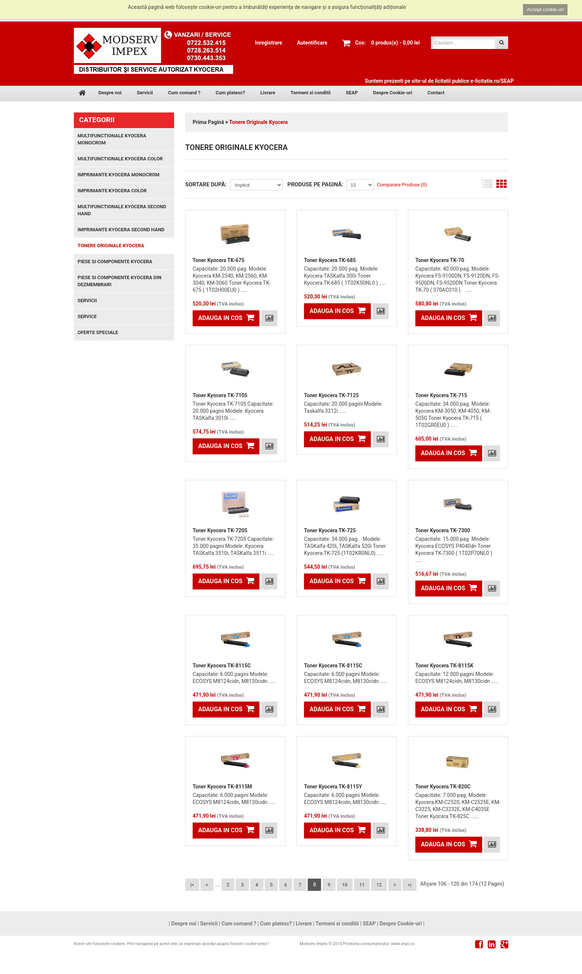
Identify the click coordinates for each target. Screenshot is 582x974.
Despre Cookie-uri (392, 92)
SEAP (352, 92)
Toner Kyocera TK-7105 (220, 395)
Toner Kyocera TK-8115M (222, 787)
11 (362, 885)
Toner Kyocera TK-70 (439, 260)
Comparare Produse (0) (402, 184)
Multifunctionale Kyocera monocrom (112, 139)
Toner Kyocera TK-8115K (444, 666)
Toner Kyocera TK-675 (219, 260)
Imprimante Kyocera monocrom (118, 174)
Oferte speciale (98, 332)
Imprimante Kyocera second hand (121, 229)
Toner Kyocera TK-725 (330, 530)
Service (87, 316)
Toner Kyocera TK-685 (330, 260)
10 (345, 885)
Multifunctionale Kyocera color (120, 158)
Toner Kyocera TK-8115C (222, 666)
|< (192, 885)
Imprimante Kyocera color (112, 190)
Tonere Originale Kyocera (258, 122)
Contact (436, 92)
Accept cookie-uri (545, 9)
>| (409, 885)
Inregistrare (268, 43)
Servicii (145, 92)
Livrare (267, 92)
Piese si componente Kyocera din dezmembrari (119, 281)
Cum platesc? (230, 92)
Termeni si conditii (310, 92)
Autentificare (312, 43)
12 (379, 885)
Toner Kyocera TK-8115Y (333, 787)
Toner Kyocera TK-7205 (220, 530)
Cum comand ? (184, 92)
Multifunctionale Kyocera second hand (122, 210)
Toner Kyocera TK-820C (443, 787)
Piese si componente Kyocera (115, 261)
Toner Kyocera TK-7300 (442, 530)
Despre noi (109, 92)
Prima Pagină (208, 122)
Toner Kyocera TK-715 (441, 395)
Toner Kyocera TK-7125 (331, 395)
